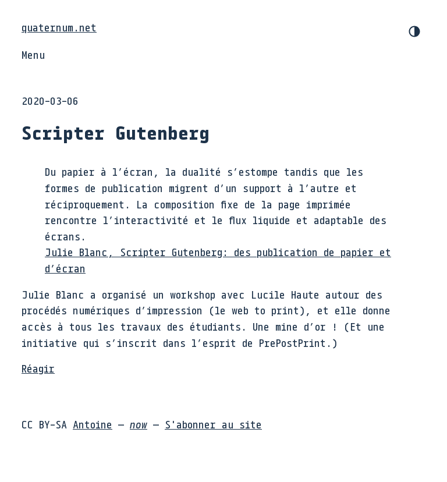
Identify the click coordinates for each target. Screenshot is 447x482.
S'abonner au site (213, 424)
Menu (33, 54)
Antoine (92, 424)
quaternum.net (59, 27)
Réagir (38, 368)
